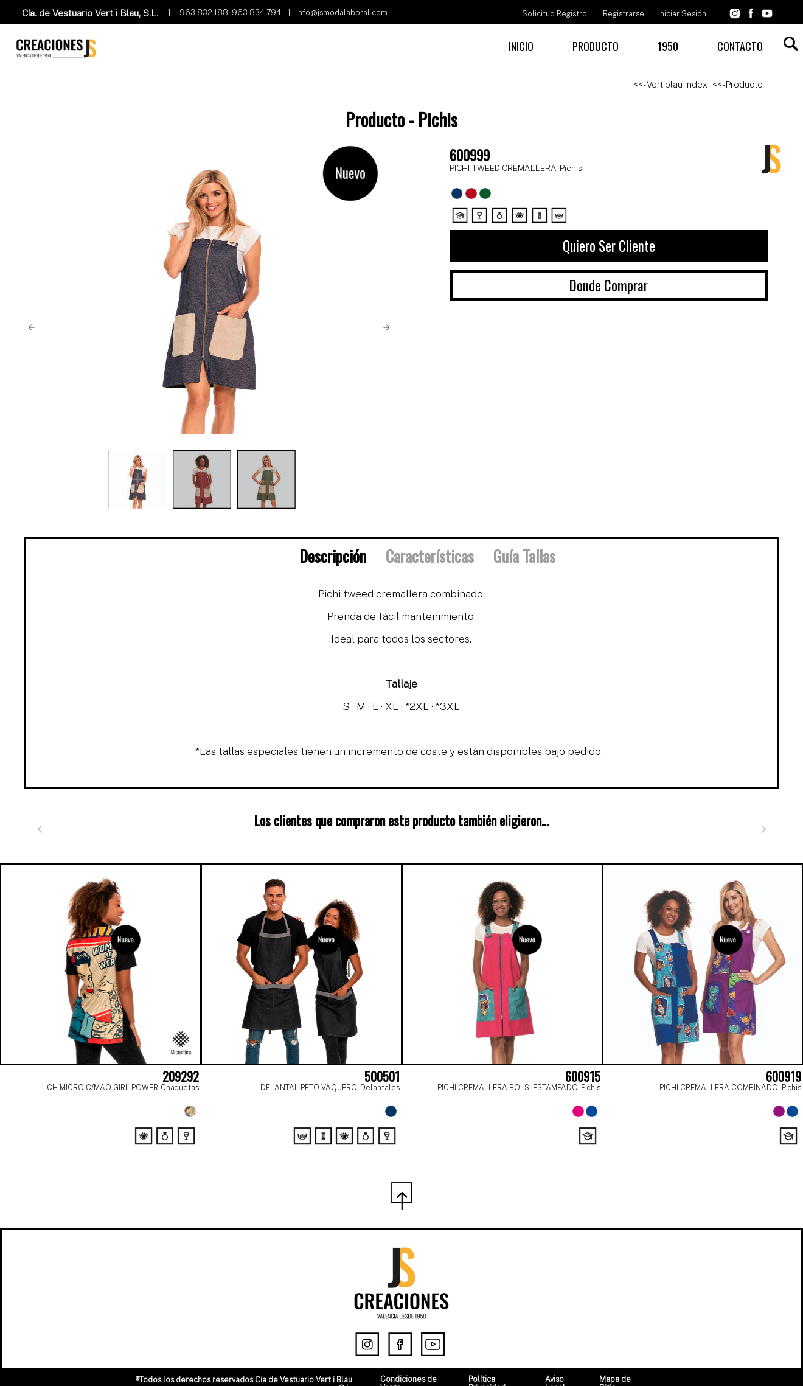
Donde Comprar (608, 285)
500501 (382, 1076)
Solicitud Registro (554, 13)
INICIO (521, 46)
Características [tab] (430, 555)
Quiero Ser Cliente (609, 245)
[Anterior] (39, 829)
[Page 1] (388, 1151)
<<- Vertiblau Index (670, 84)
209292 (180, 1076)
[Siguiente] (763, 829)
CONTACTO (740, 46)
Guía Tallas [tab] (524, 555)
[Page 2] (415, 1151)
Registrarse (623, 13)
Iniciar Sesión (682, 13)
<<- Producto (737, 84)
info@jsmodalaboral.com (342, 12)
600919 (783, 1076)
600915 (582, 1076)
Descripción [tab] (332, 555)
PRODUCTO (595, 46)
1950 (668, 46)
